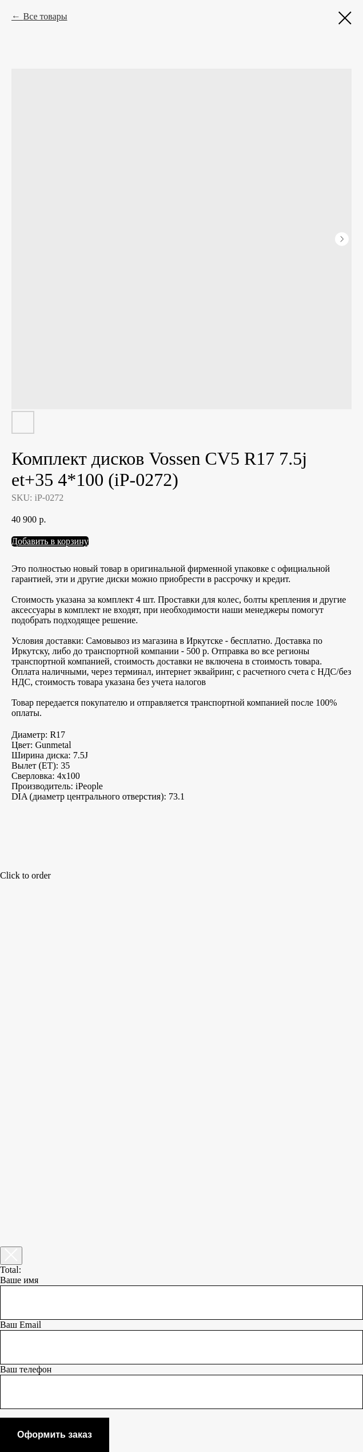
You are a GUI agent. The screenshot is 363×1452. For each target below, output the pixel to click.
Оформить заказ (54, 1434)
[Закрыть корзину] (11, 1256)
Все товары (45, 16)
